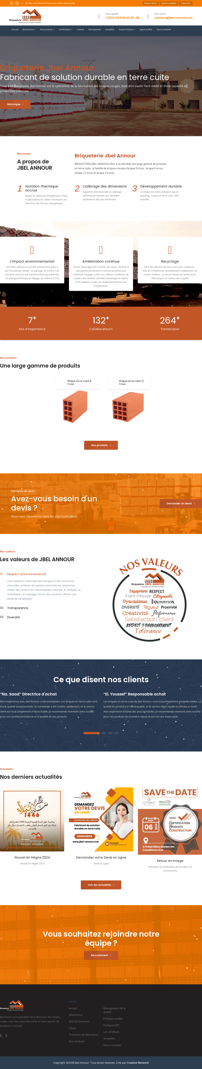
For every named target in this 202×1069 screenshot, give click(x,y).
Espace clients (150, 3)
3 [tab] (110, 733)
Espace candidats (168, 3)
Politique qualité (112, 1018)
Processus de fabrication (83, 1034)
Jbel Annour (29, 29)
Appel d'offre (146, 29)
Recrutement (95, 29)
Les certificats (111, 1032)
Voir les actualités (101, 885)
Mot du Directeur (79, 1021)
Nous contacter (164, 29)
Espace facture (127, 29)
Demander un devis (181, 503)
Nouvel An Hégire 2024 (32, 857)
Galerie (80, 29)
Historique (15, 104)
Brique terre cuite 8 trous (79, 382)
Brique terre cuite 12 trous (131, 382)
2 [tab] (103, 733)
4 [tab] (116, 733)
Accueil (15, 29)
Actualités (110, 29)
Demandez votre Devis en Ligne (101, 857)
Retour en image (170, 861)
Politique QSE (111, 1025)
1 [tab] (91, 733)
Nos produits (47, 29)
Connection (186, 3)
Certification (66, 29)
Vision (72, 1028)
